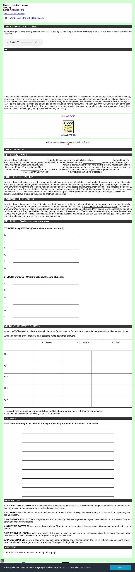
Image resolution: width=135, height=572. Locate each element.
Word (12, 18)
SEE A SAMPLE (68, 135)
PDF (6, 18)
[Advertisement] (68, 74)
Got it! (120, 567)
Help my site (38, 18)
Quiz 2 (27, 18)
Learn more (84, 567)
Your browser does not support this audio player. (24, 42)
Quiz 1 (19, 18)
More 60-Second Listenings (14, 14)
